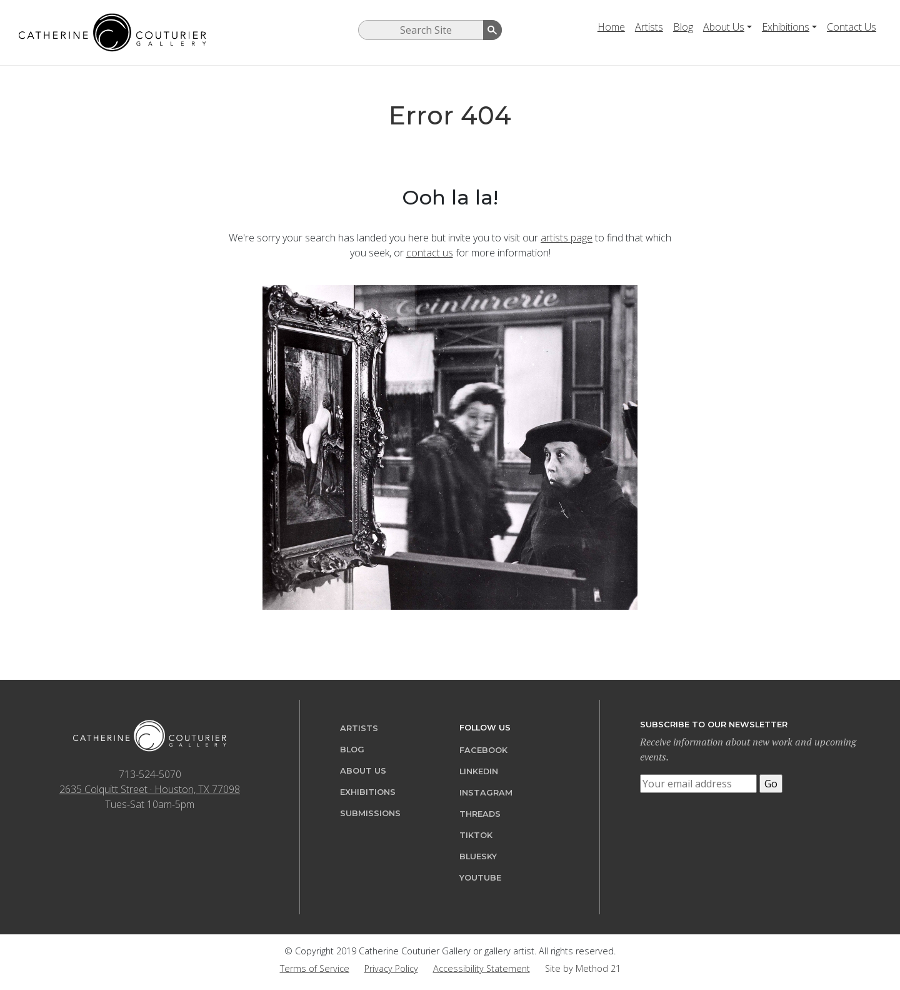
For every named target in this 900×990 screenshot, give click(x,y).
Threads (480, 814)
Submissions (370, 813)
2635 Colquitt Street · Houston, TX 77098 (149, 789)
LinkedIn (478, 771)
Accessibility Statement (481, 968)
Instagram (485, 792)
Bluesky (478, 856)
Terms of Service (314, 968)
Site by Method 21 (583, 968)
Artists (649, 27)
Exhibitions (785, 27)
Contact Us (851, 27)
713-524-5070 (150, 774)
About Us (723, 27)
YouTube (480, 877)
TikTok (475, 835)
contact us (429, 253)
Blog (683, 27)
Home (611, 27)
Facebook (483, 750)
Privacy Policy (391, 968)
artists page (566, 238)
